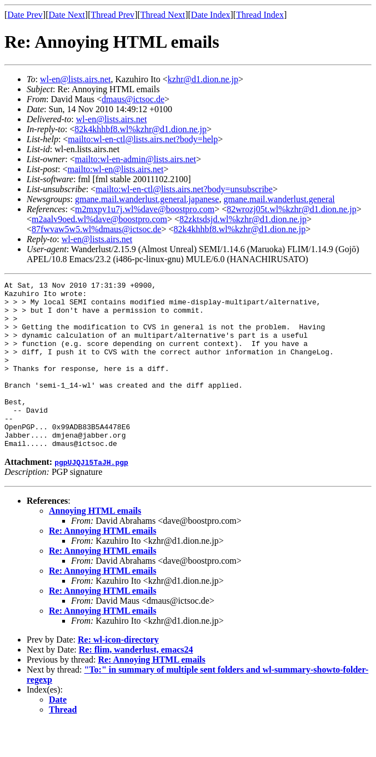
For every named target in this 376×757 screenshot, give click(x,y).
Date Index (210, 14)
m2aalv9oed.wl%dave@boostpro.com (99, 219)
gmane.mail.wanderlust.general (278, 199)
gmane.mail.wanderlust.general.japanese (147, 199)
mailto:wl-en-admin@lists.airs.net (135, 159)
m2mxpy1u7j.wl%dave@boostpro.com (144, 209)
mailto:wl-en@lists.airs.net (115, 169)
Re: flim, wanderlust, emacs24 (136, 683)
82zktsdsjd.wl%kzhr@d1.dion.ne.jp (243, 219)
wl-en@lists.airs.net (75, 79)
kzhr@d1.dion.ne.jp (203, 79)
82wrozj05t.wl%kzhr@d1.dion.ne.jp (291, 209)
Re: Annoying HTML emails (102, 564)
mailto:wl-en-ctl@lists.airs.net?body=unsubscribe (184, 189)
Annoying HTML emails (95, 544)
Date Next (67, 14)
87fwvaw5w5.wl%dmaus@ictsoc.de (96, 229)
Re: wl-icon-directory (118, 673)
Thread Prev (112, 14)
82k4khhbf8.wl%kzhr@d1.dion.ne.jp (140, 129)
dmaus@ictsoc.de (133, 99)
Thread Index (260, 14)
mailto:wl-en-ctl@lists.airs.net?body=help (143, 139)
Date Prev (25, 14)
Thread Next (163, 14)
